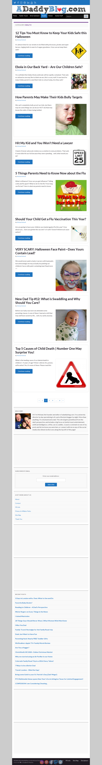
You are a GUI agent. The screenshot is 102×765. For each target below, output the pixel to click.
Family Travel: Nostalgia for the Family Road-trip (34, 630)
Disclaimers (84, 760)
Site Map (18, 515)
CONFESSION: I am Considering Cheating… (31, 683)
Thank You (18, 519)
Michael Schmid (21, 40)
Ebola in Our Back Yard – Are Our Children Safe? (49, 67)
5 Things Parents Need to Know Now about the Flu (50, 173)
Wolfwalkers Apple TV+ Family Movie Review (32, 643)
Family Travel (23, 16)
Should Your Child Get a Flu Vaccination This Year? (50, 219)
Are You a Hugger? (22, 648)
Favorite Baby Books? (23, 603)
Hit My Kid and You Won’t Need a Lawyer (44, 143)
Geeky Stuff (59, 16)
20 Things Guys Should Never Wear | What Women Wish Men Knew (41, 621)
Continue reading (24, 55)
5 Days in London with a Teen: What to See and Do (34, 598)
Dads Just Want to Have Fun (26, 634)
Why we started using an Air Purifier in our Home (33, 657)
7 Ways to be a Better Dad (25, 665)
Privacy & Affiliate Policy (23, 511)
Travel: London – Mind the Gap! (27, 670)
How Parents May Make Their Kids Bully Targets (48, 97)
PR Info (17, 507)
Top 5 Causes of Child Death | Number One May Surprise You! (48, 350)
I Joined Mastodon (22, 616)
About (17, 499)
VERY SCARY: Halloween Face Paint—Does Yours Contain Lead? (49, 251)
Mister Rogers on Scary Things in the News (31, 612)
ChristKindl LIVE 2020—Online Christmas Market (34, 652)
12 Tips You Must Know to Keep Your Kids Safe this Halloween (51, 34)
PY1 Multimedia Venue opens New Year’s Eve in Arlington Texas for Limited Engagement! (49, 679)
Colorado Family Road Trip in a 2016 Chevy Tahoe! (34, 661)
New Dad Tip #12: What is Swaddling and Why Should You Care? (47, 300)
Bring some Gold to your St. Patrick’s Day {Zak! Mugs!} (36, 674)
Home (15, 16)
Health (44, 16)
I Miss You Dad (20, 625)
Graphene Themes (28, 762)
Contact (18, 503)
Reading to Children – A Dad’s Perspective (31, 607)
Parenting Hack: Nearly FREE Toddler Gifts (31, 639)
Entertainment (35, 16)
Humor (50, 16)
